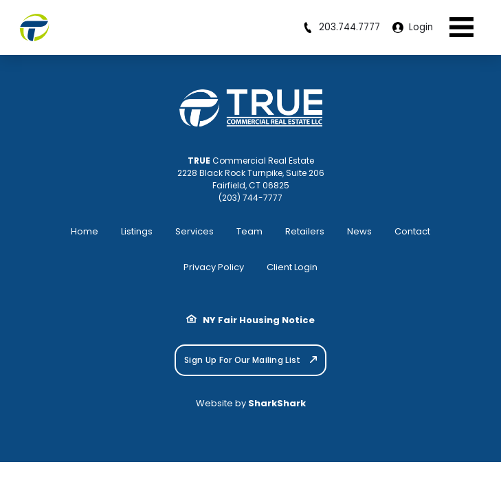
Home (84, 231)
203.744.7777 (341, 27)
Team (249, 231)
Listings (137, 231)
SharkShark (277, 403)
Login (412, 27)
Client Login (292, 267)
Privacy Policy (213, 267)
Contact (412, 231)
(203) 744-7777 (250, 198)
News (359, 231)
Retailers (304, 231)
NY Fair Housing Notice (250, 320)
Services (194, 231)
